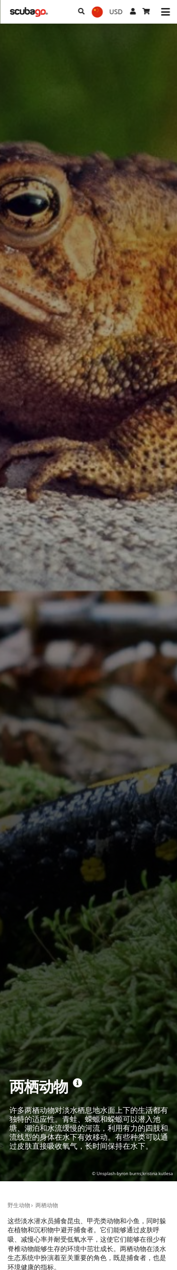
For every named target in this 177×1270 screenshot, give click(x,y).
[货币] (116, 11)
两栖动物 (46, 1205)
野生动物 (19, 1205)
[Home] (29, 12)
